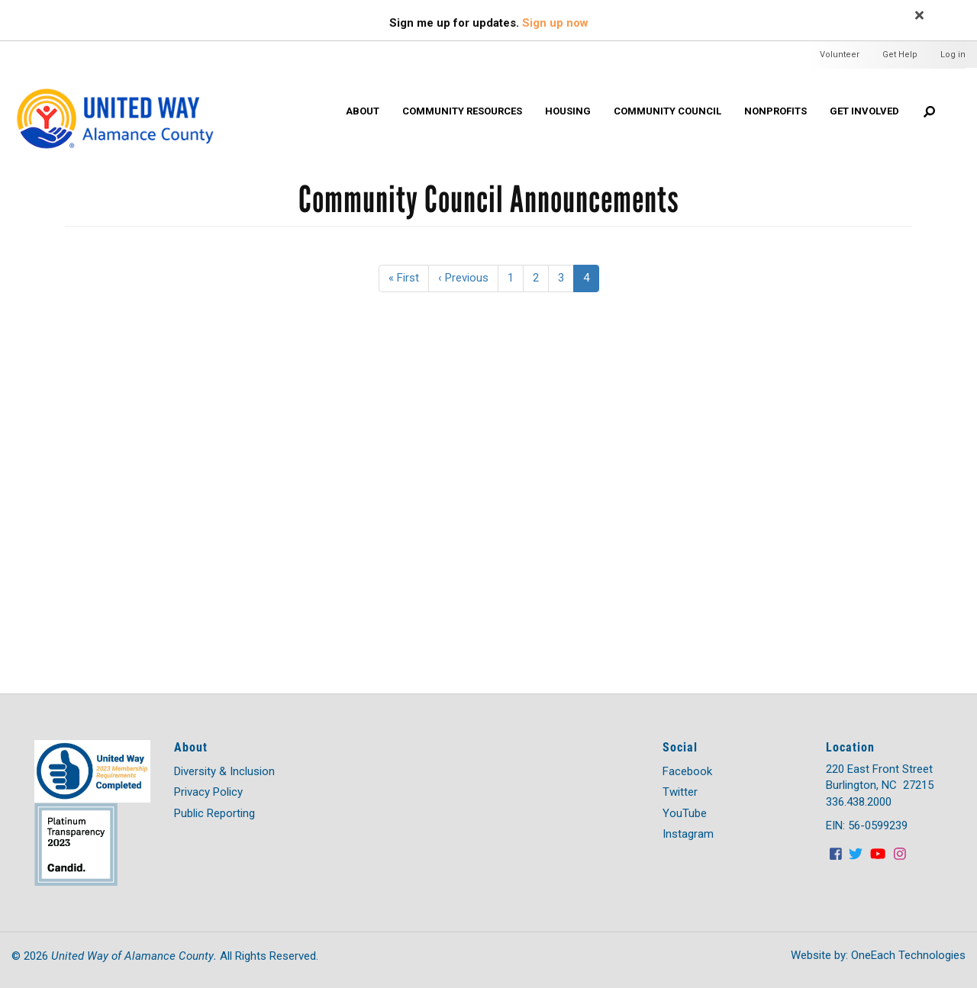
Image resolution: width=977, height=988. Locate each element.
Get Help (899, 55)
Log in (953, 55)
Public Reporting (214, 813)
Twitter (680, 792)
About (362, 111)
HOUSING (568, 111)
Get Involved (864, 111)
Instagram (688, 834)
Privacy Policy (208, 792)
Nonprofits (775, 111)
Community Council (667, 111)
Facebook (687, 771)
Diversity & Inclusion (224, 771)
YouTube (685, 813)
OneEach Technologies (908, 955)
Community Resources (462, 111)
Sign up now (555, 23)
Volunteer (839, 55)
